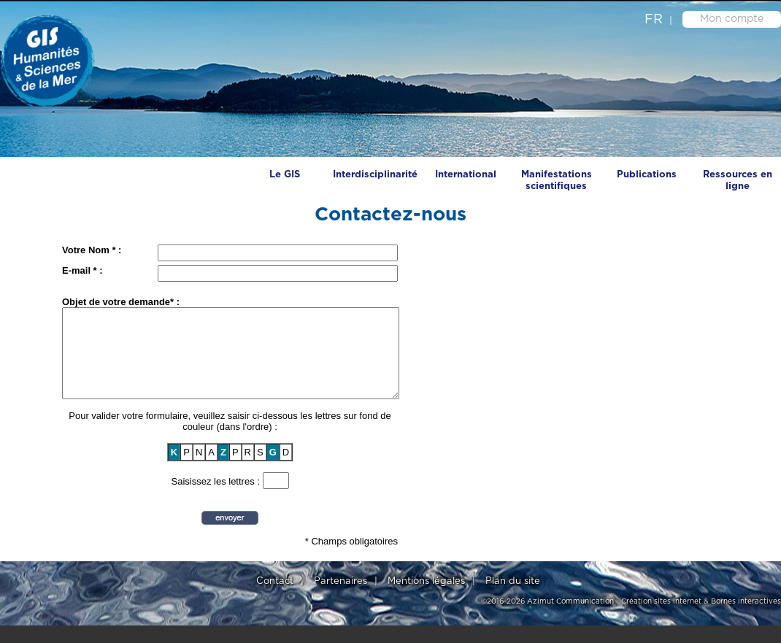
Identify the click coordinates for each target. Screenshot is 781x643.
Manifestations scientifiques (556, 180)
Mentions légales (426, 599)
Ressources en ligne (737, 180)
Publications (647, 175)
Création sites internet (661, 619)
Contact (274, 599)
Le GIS (284, 175)
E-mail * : (82, 270)
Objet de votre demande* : (121, 301)
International (465, 175)
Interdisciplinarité (375, 175)
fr (654, 19)
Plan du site (512, 599)
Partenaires (340, 599)
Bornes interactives (746, 619)
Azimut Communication (570, 619)
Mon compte (731, 19)
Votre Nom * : (91, 250)
